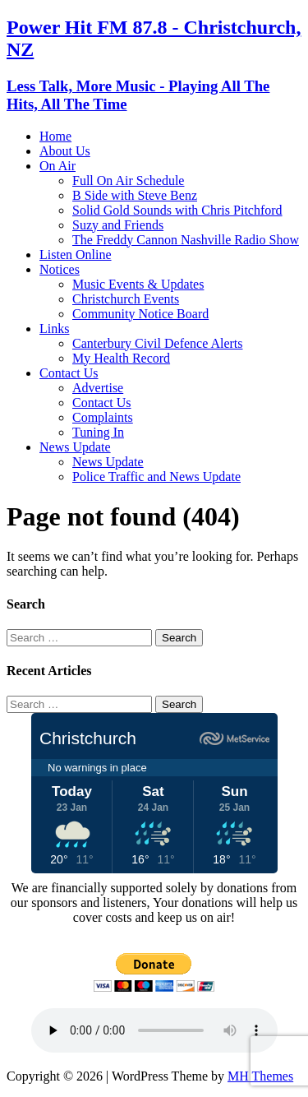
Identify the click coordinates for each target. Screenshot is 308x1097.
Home (55, 136)
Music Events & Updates (138, 284)
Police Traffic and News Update (156, 477)
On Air (57, 166)
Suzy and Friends (117, 225)
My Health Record (121, 358)
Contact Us (69, 373)
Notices (59, 269)
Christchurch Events (125, 299)
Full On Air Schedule (128, 180)
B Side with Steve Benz (134, 195)
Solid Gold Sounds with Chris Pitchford (177, 210)
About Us (64, 151)
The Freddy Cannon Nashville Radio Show (185, 240)
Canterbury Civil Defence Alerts (157, 343)
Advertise (97, 388)
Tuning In (98, 432)
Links (54, 329)
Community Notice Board (140, 314)
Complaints (102, 417)
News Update (75, 447)
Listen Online (75, 255)
